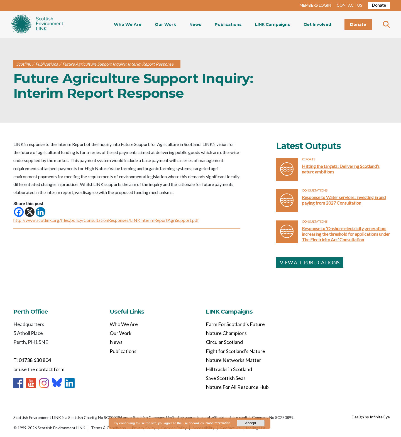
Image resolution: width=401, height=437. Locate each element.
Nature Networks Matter (233, 360)
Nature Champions (226, 333)
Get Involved (317, 24)
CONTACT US (349, 5)
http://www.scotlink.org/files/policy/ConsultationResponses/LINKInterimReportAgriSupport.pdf (106, 220)
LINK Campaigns (272, 24)
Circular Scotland (224, 342)
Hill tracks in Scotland (229, 369)
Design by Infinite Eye (371, 416)
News (195, 24)
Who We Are (127, 24)
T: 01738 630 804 (32, 360)
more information (218, 423)
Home (37, 24)
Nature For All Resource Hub (237, 387)
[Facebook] (19, 212)
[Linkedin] (40, 212)
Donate (379, 5)
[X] (30, 212)
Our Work (165, 24)
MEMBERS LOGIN (315, 5)
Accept (250, 423)
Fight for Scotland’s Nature (235, 351)
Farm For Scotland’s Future (235, 324)
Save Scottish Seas (226, 378)
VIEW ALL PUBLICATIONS (309, 262)
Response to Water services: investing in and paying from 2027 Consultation (344, 200)
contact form (50, 369)
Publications (228, 24)
